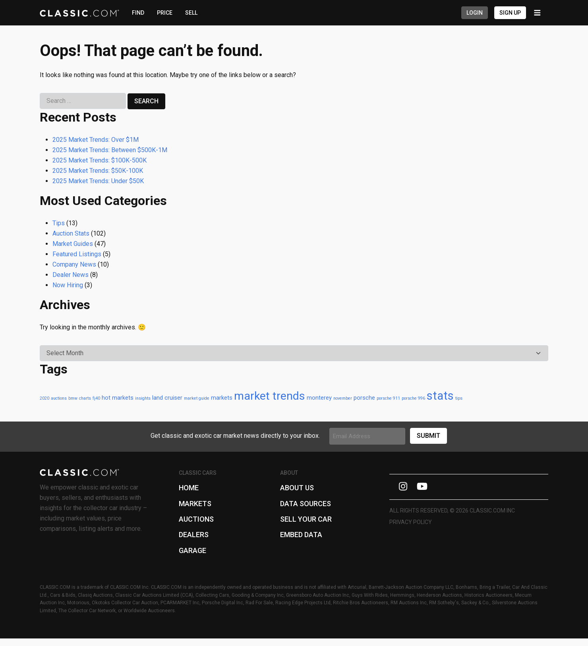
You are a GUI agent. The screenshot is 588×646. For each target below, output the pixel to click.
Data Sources (305, 503)
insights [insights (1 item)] (143, 398)
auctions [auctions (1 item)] (59, 398)
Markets (195, 503)
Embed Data (301, 534)
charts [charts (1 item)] (85, 398)
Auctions (196, 519)
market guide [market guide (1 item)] (196, 398)
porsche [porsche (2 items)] (364, 397)
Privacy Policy (410, 522)
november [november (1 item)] (342, 398)
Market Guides (72, 244)
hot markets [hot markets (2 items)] (117, 397)
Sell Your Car (306, 519)
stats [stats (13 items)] (440, 395)
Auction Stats (70, 233)
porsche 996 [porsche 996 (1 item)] (413, 398)
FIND (138, 13)
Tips (58, 223)
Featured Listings (76, 254)
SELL (191, 13)
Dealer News (70, 275)
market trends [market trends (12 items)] (269, 395)
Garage (192, 550)
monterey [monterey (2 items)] (319, 397)
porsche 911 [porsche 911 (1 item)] (388, 398)
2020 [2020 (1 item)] (44, 398)
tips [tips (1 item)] (458, 398)
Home (189, 488)
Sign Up (510, 13)
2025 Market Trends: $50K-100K (97, 170)
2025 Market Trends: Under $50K (98, 181)
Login (474, 13)
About (289, 473)
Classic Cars (198, 473)
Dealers (194, 534)
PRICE (164, 13)
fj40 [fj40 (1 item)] (96, 398)
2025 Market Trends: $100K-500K (99, 160)
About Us (297, 488)
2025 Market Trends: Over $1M (95, 139)
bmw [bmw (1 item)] (72, 398)
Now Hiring (67, 285)
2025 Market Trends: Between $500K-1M (109, 150)
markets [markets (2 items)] (221, 397)
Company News (74, 264)
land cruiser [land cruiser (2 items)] (167, 397)
